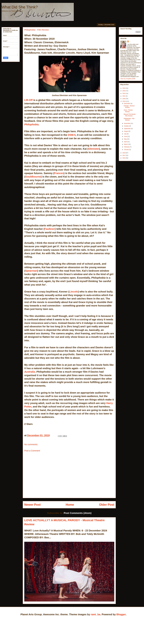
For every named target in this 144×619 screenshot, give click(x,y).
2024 (124, 88)
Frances (59, 173)
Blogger (121, 614)
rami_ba (95, 614)
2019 (124, 101)
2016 (124, 158)
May (125, 139)
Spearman (31, 270)
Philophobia (31, 124)
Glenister (93, 148)
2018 (124, 153)
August (126, 131)
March (126, 144)
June (125, 136)
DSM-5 (72, 134)
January (126, 149)
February (127, 147)
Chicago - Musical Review (129, 106)
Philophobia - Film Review (129, 119)
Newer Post (32, 504)
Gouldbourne (33, 176)
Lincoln (73, 291)
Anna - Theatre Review (128, 110)
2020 (124, 98)
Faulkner (49, 228)
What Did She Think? (20, 7)
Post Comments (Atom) (77, 513)
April (125, 141)
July (125, 134)
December (127, 103)
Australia (29, 371)
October (126, 126)
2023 (124, 91)
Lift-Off (28, 100)
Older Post (106, 504)
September (127, 128)
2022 (124, 93)
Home (70, 504)
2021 (124, 96)
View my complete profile (127, 78)
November (127, 123)
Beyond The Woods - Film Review (130, 115)
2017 (124, 155)
